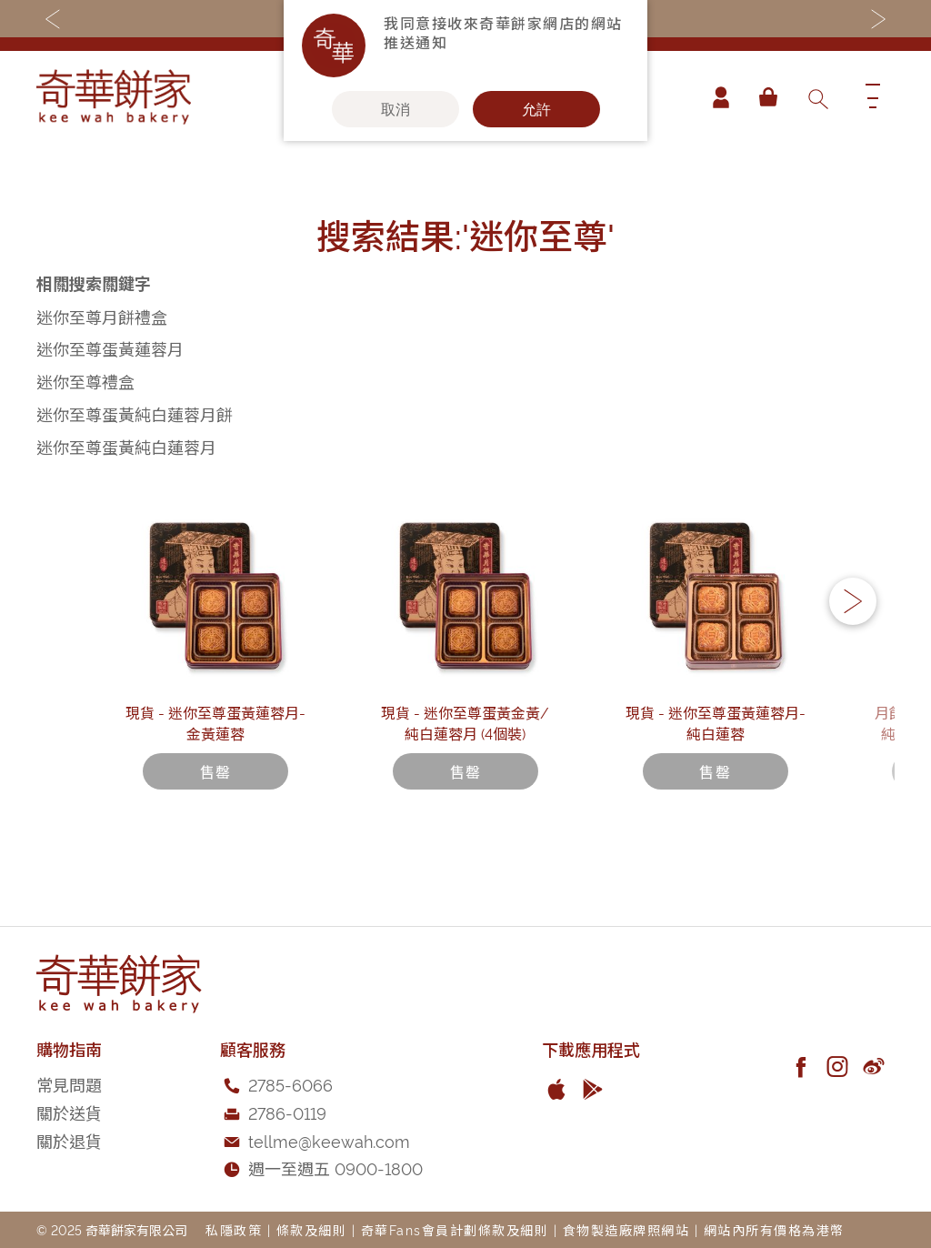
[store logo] (113, 97)
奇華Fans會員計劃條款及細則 (455, 1229)
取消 (395, 109)
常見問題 (69, 1083)
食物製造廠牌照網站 (626, 1229)
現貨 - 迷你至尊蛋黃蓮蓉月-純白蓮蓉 (715, 772)
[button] (852, 628)
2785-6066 (290, 1083)
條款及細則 (311, 1229)
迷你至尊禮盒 (85, 380)
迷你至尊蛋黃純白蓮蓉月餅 (134, 413)
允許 (536, 109)
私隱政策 (233, 1229)
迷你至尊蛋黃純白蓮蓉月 (126, 446)
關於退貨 (69, 1140)
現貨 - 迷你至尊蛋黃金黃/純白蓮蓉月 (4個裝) (465, 772)
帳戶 (716, 97)
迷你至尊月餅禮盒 (101, 316)
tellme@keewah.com (329, 1140)
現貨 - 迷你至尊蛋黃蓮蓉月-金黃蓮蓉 (215, 772)
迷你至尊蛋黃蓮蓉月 (110, 348)
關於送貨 (69, 1112)
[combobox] (817, 97)
